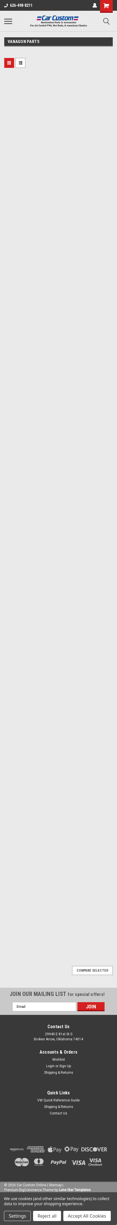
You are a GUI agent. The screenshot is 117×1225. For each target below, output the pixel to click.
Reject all (47, 1216)
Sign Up (65, 1066)
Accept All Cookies (87, 1216)
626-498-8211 (18, 5)
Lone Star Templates (75, 1190)
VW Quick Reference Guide (58, 1100)
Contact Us (58, 1113)
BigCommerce (30, 1190)
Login (50, 1066)
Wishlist (58, 1060)
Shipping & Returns (58, 1073)
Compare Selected (92, 970)
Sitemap (55, 1185)
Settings (17, 1216)
